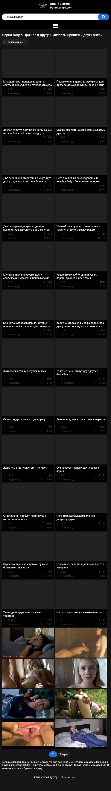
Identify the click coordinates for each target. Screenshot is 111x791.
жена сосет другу (45, 777)
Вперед (64, 754)
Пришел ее (68, 777)
